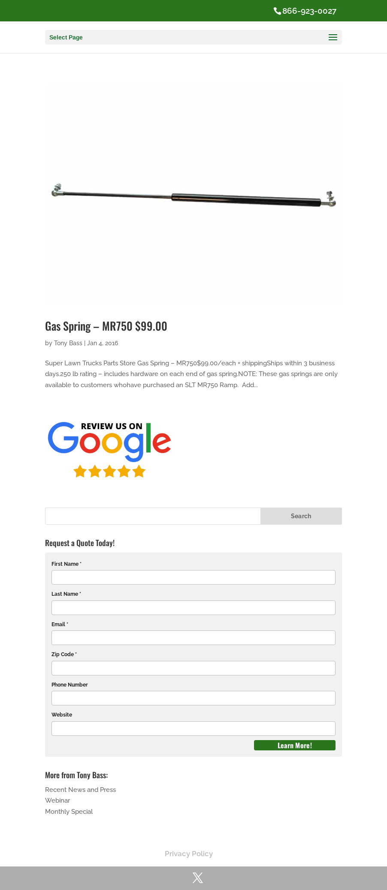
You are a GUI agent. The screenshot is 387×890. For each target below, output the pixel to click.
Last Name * (66, 594)
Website (61, 715)
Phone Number (69, 685)
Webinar (57, 800)
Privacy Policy (189, 853)
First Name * (66, 564)
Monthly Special (69, 811)
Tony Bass (68, 343)
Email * (59, 624)
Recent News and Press (80, 790)
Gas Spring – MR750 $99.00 (106, 325)
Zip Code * (64, 654)
